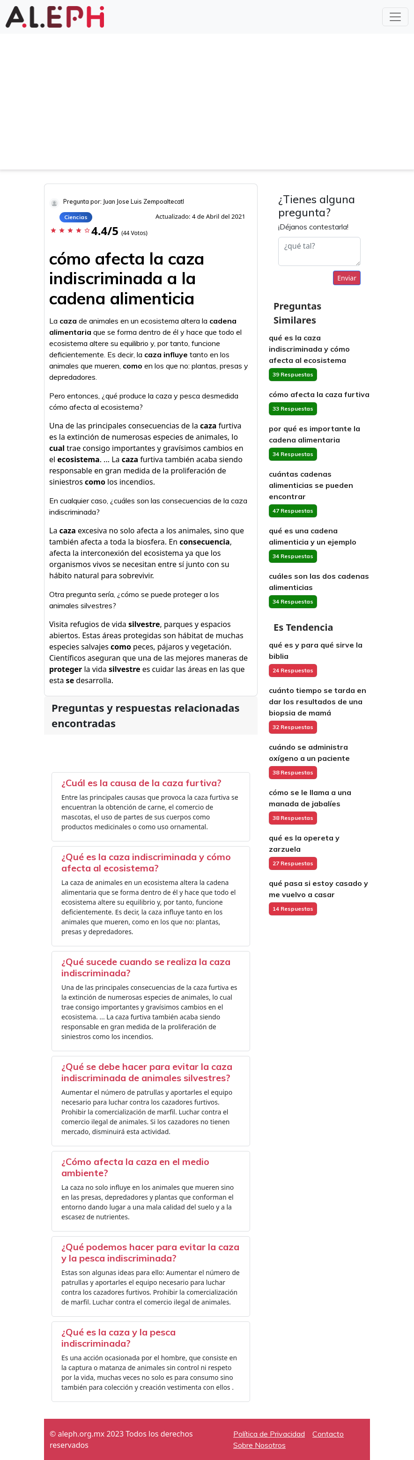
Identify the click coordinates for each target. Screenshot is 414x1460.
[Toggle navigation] (395, 16)
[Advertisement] (207, 104)
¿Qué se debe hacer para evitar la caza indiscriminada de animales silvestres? (146, 1072)
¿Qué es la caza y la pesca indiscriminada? (118, 1337)
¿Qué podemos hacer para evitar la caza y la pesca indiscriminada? (150, 1252)
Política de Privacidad (269, 1433)
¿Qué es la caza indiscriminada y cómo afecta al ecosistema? (146, 862)
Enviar (346, 277)
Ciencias (76, 217)
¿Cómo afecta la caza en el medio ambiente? (135, 1167)
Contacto (328, 1433)
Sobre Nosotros (259, 1445)
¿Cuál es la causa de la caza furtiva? (141, 783)
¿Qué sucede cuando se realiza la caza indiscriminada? (145, 967)
